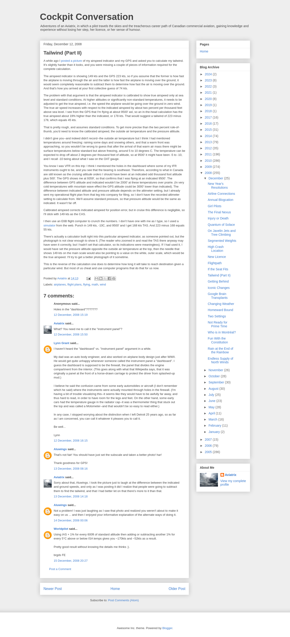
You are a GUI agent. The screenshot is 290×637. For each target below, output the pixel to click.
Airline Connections (221, 193)
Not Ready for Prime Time (217, 324)
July (211, 395)
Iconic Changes (219, 288)
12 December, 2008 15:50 (71, 334)
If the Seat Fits (218, 269)
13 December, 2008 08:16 (71, 468)
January (214, 432)
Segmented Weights (222, 240)
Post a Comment (60, 569)
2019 (209, 105)
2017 (209, 117)
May (211, 407)
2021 (209, 92)
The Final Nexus (219, 212)
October (214, 376)
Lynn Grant (61, 343)
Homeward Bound (220, 310)
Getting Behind (218, 281)
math (95, 284)
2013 (209, 142)
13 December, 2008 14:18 (71, 496)
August (213, 388)
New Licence (217, 257)
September (216, 382)
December (216, 178)
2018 (209, 111)
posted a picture (71, 60)
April (212, 413)
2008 (209, 173)
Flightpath (215, 263)
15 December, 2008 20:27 (71, 560)
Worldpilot (61, 528)
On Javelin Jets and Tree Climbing (222, 232)
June (212, 401)
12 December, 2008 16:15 (71, 440)
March (213, 419)
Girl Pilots (214, 206)
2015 (209, 129)
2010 (209, 160)
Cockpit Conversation (86, 17)
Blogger (167, 628)
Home (115, 589)
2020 (209, 99)
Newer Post (53, 589)
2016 (209, 123)
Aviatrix (59, 323)
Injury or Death (218, 218)
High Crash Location (216, 248)
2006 (209, 445)
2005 (209, 452)
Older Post (177, 589)
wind (103, 284)
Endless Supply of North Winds (220, 360)
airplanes (60, 284)
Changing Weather (221, 304)
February (215, 425)
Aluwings (60, 449)
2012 (209, 148)
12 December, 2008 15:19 (71, 314)
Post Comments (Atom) (123, 600)
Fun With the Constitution (218, 340)
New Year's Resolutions (218, 185)
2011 (209, 154)
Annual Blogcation (220, 200)
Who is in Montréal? (222, 332)
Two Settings (217, 316)
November (216, 370)
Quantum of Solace (221, 224)
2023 (209, 80)
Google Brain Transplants (218, 295)
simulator (50, 225)
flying (86, 284)
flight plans (75, 284)
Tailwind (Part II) (219, 275)
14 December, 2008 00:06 (71, 520)
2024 (209, 74)
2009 (209, 167)
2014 (209, 136)
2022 (209, 86)
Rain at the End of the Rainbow (220, 350)
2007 (209, 439)
